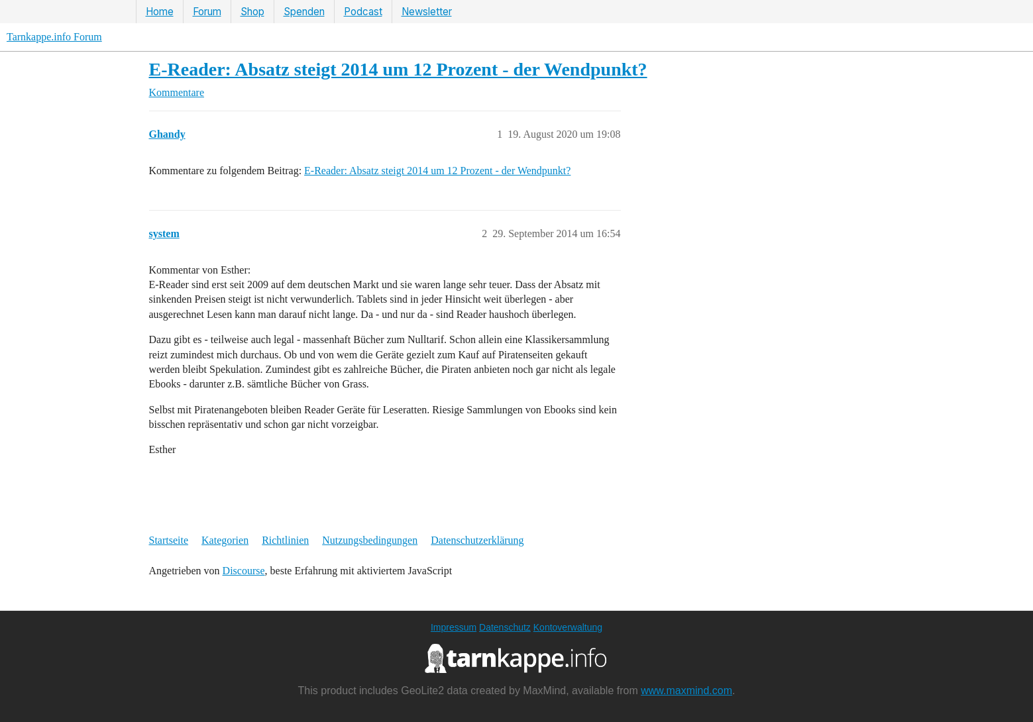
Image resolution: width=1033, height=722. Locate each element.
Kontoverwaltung (567, 627)
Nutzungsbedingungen (369, 540)
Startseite (169, 540)
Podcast (363, 11)
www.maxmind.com (686, 690)
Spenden (304, 11)
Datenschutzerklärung (477, 540)
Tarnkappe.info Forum (54, 36)
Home (160, 11)
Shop (252, 11)
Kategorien (224, 540)
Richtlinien (285, 540)
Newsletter (427, 11)
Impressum (453, 627)
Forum (207, 11)
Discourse (244, 570)
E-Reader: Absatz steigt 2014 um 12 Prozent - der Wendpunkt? (398, 69)
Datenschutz (505, 627)
